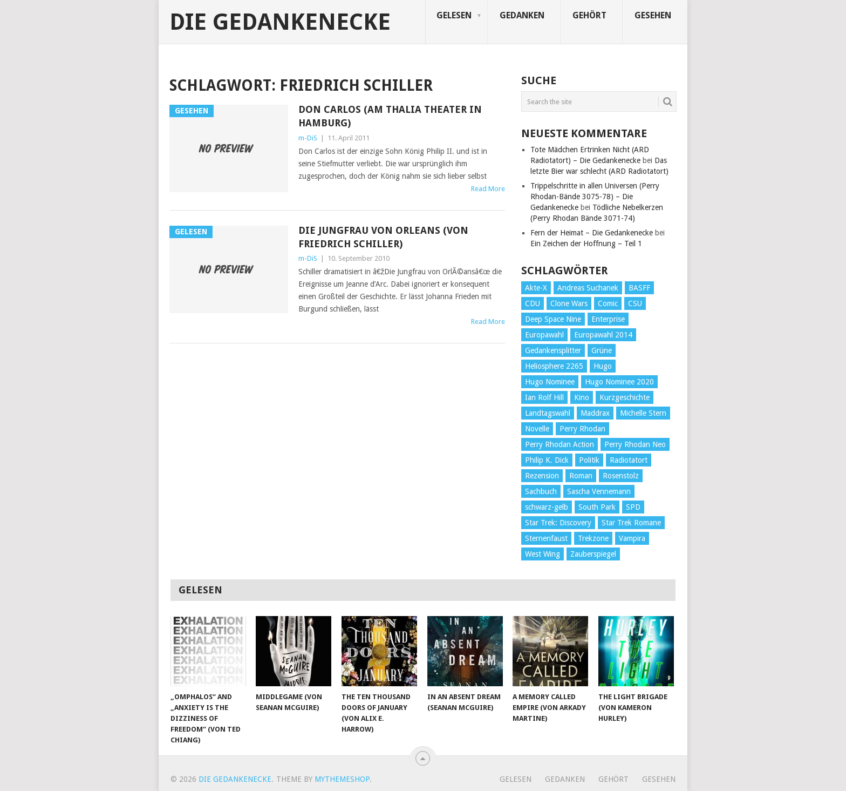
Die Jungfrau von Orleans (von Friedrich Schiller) (383, 237)
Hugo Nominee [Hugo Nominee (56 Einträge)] (550, 381)
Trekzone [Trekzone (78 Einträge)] (593, 538)
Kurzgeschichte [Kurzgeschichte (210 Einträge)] (624, 397)
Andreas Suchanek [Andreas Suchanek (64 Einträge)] (587, 287)
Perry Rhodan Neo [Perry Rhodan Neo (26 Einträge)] (635, 444)
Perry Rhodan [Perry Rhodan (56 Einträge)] (582, 428)
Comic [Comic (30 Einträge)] (608, 303)
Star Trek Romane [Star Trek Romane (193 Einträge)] (631, 522)
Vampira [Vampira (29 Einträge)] (632, 538)
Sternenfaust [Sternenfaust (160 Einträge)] (546, 538)
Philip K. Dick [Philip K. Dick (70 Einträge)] (547, 460)
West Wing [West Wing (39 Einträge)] (542, 554)
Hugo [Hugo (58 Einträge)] (602, 366)
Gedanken (522, 15)
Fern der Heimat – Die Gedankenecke (591, 232)
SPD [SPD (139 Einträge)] (633, 507)
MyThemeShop (342, 779)
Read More (488, 189)
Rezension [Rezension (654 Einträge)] (542, 475)
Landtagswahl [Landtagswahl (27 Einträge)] (547, 413)
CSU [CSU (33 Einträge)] (635, 303)
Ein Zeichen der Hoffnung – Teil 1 (586, 243)
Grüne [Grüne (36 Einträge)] (601, 350)
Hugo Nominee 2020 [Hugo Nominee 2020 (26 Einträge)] (619, 381)
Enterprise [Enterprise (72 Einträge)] (608, 319)
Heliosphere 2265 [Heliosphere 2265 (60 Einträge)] (554, 366)
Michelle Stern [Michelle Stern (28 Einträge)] (643, 413)
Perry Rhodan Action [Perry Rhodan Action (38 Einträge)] (559, 444)
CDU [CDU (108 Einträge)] (532, 303)
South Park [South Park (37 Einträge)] (597, 507)
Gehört (589, 15)
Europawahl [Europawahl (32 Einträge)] (544, 334)
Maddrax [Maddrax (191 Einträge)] (595, 413)
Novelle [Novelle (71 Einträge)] (537, 428)
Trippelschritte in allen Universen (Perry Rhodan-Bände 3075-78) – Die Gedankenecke (594, 196)
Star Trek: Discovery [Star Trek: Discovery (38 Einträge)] (558, 522)
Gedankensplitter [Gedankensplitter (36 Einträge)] (553, 350)
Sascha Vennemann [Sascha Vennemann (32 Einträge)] (599, 491)
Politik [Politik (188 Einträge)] (589, 460)
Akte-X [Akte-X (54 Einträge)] (536, 287)
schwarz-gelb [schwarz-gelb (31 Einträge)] (546, 507)
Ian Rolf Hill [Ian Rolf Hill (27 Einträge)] (544, 397)
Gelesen (454, 15)
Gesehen (652, 15)
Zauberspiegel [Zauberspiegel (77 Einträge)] (593, 554)
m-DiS (307, 138)
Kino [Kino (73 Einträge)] (581, 397)
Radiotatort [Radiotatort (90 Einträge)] (628, 460)
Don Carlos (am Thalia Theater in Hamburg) (390, 116)
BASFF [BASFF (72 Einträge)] (639, 287)
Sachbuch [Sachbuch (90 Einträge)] (541, 491)
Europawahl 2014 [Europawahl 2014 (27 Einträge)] (603, 334)
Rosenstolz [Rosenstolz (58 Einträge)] (621, 475)
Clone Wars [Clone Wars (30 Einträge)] (569, 303)
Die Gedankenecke (280, 22)
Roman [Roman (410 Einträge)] (580, 475)
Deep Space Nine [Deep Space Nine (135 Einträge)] (553, 319)
